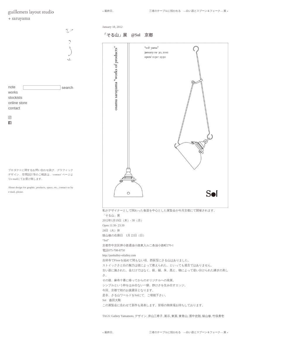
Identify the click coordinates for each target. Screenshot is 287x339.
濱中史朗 (195, 316)
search (67, 87)
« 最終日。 (108, 10)
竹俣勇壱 (218, 316)
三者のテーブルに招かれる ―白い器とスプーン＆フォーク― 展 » (188, 10)
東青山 (183, 316)
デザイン (141, 316)
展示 (167, 316)
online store (17, 103)
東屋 (174, 316)
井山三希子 (155, 316)
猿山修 (206, 316)
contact (14, 108)
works (13, 92)
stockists (15, 98)
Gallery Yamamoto (122, 316)
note (11, 87)
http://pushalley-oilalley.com (119, 255)
